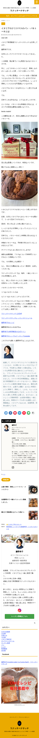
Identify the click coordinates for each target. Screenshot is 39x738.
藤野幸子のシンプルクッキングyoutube (15, 336)
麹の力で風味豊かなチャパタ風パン (12, 512)
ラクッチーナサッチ (19, 11)
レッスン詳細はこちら (19, 616)
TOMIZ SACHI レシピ (19, 704)
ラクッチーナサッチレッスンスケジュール (16, 318)
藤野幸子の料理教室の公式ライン (13, 332)
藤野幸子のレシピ (7, 323)
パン (4, 474)
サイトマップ (13, 717)
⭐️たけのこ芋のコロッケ (14, 524)
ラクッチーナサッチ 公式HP (11, 314)
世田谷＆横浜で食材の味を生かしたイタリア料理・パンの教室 (19, 731)
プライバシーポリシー (24, 717)
